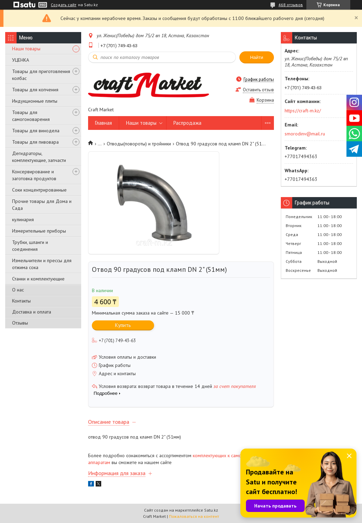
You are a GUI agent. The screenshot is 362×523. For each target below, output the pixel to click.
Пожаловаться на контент (194, 516)
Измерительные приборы (39, 231)
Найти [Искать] (256, 57)
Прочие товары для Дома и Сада (42, 204)
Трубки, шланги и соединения (30, 245)
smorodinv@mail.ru (305, 134)
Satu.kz (211, 510)
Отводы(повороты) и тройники (139, 144)
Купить (123, 325)
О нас (18, 290)
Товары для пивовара (35, 142)
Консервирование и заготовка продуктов (34, 175)
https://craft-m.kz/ (303, 110)
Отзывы (20, 323)
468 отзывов (290, 4)
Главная (103, 122)
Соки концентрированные (39, 190)
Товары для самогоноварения (31, 115)
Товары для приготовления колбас (41, 74)
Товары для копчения (35, 89)
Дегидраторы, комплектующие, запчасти (39, 156)
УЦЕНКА (20, 60)
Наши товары (26, 48)
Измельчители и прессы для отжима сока (42, 263)
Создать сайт (63, 4)
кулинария (23, 219)
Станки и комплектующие (38, 279)
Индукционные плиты (34, 101)
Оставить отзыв (258, 90)
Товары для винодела (35, 130)
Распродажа (187, 122)
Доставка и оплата (31, 312)
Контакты (21, 301)
